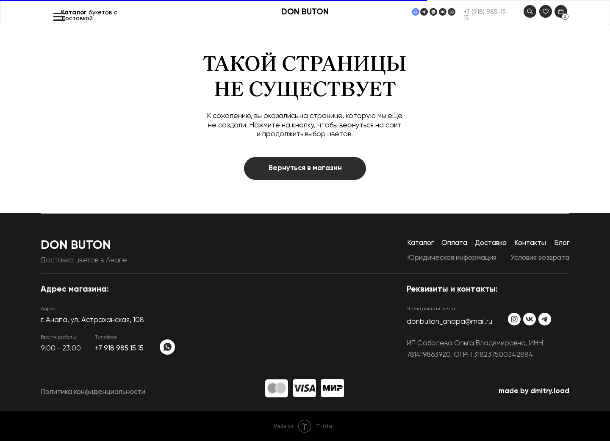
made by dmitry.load (534, 391)
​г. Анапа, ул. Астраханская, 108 (92, 320)
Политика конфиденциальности (93, 392)
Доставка (491, 243)
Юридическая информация (451, 258)
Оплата (454, 243)
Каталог (74, 13)
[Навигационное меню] (59, 17)
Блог (561, 243)
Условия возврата (539, 258)
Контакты (530, 243)
